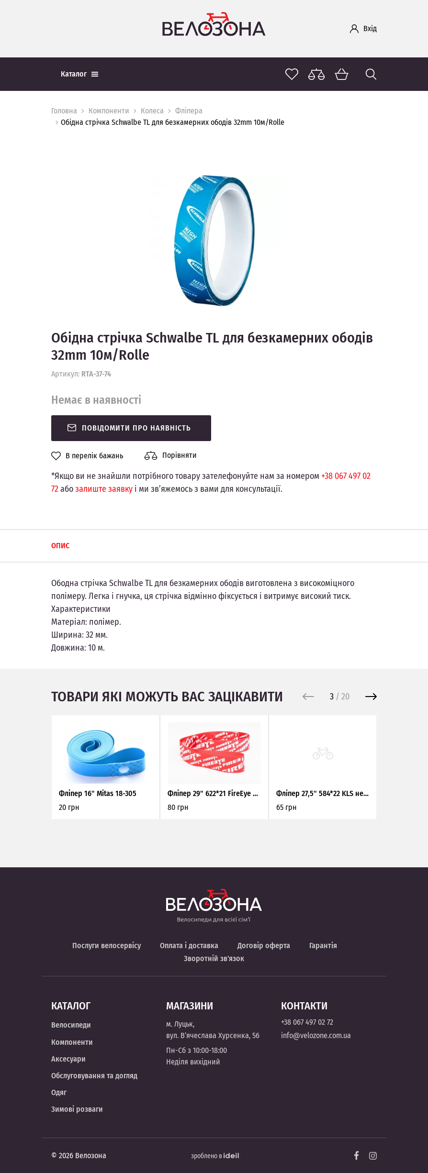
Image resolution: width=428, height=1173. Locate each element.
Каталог (79, 73)
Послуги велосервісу (106, 945)
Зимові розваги (77, 1109)
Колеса (152, 110)
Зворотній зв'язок (214, 958)
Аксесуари (68, 1058)
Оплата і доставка (189, 945)
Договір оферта (263, 945)
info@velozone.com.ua (316, 1035)
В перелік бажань (87, 456)
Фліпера (189, 110)
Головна (64, 110)
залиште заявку (104, 489)
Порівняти (170, 455)
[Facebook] (356, 1155)
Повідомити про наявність (129, 427)
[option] (214, 241)
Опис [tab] (60, 545)
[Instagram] (373, 1156)
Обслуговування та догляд (94, 1075)
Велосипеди (71, 1024)
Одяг (59, 1092)
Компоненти (109, 110)
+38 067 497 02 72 (307, 1022)
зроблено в (216, 1156)
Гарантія (323, 945)
